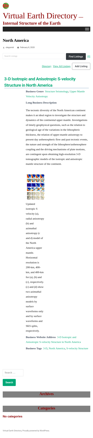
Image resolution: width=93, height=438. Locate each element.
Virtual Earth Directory (40, 15)
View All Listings (62, 66)
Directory (46, 66)
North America (57, 348)
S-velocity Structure (77, 348)
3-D (45, 348)
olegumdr (10, 47)
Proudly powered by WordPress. (36, 430)
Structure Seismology (56, 91)
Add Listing (81, 66)
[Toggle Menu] (87, 29)
